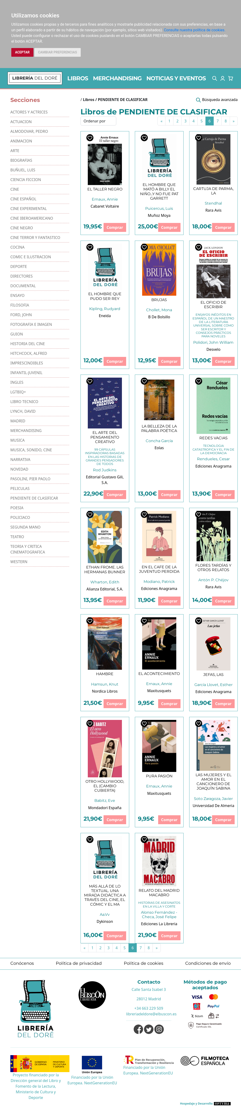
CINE (14, 189)
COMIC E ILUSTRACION (30, 256)
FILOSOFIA (19, 305)
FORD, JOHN (21, 314)
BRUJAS (159, 300)
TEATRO (17, 536)
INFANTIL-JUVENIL (26, 372)
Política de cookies (143, 963)
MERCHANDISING (117, 78)
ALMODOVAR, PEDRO (29, 131)
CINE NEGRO (21, 227)
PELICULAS (20, 488)
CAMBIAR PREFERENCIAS (57, 52)
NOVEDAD (19, 469)
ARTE (14, 150)
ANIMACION (21, 141)
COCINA (17, 247)
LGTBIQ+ (18, 392)
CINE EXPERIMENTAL (28, 208)
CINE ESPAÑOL (23, 199)
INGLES (16, 382)
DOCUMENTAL (23, 285)
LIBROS (77, 78)
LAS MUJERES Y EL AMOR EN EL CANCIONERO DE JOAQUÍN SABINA (213, 782)
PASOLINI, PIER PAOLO (30, 478)
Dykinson (104, 921)
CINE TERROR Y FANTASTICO (35, 237)
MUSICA (17, 440)
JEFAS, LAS (213, 674)
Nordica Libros (105, 691)
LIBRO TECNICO (24, 401)
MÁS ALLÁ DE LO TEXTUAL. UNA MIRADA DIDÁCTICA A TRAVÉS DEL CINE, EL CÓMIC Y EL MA (105, 895)
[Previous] (161, 121)
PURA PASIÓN (159, 776)
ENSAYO (17, 295)
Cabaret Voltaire (105, 206)
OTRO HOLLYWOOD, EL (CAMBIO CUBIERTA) (104, 786)
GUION (16, 334)
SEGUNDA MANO (25, 527)
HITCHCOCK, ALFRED (28, 353)
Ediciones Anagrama (213, 466)
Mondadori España (105, 807)
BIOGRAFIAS (21, 160)
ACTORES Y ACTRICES (29, 112)
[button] (214, 78)
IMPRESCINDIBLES (26, 363)
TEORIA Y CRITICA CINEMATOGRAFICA (27, 549)
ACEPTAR (22, 52)
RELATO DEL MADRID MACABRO (159, 892)
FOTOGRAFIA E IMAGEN (31, 324)
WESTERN (18, 561)
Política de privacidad (79, 963)
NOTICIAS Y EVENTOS (176, 78)
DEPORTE (18, 266)
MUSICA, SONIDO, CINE (31, 449)
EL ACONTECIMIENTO (159, 673)
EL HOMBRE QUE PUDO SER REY (104, 296)
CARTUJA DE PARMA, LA (213, 190)
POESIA (17, 507)
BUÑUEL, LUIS (22, 170)
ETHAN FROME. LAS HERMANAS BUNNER (104, 569)
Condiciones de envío (208, 963)
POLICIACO (20, 517)
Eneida (105, 315)
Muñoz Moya (159, 215)
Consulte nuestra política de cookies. (194, 30)
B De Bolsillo (159, 316)
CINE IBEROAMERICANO (31, 218)
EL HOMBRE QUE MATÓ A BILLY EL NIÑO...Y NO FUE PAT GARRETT (159, 191)
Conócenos (22, 963)
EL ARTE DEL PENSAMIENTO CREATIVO (104, 437)
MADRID (17, 421)
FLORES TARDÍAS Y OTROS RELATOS (213, 567)
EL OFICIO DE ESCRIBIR (213, 304)
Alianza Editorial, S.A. (104, 589)
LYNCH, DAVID (23, 411)
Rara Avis (213, 210)
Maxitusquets (159, 690)
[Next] (234, 121)
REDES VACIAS (213, 438)
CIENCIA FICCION (25, 179)
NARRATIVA (20, 459)
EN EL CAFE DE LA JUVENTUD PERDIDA (159, 569)
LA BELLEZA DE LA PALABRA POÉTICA (159, 428)
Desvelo (213, 349)
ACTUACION (21, 121)
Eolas (159, 447)
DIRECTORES (21, 276)
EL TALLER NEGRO (104, 189)
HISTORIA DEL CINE (27, 343)
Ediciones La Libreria (159, 923)
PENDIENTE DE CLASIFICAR (34, 498)
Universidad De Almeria (213, 805)
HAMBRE (104, 674)
